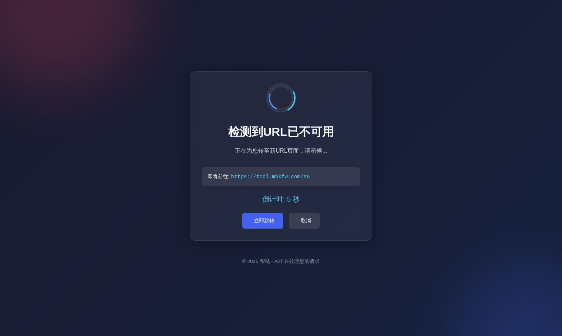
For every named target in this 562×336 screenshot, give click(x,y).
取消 (306, 221)
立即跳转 (264, 221)
